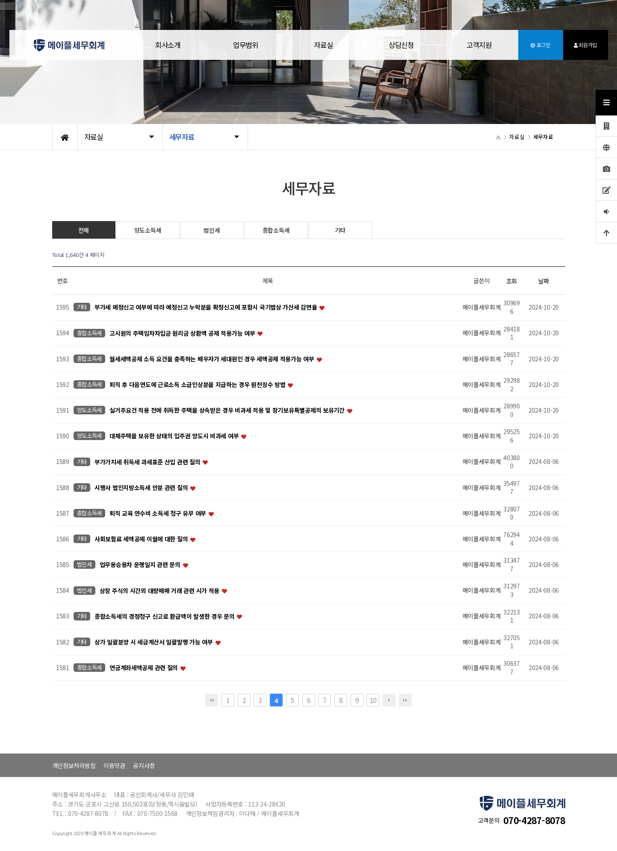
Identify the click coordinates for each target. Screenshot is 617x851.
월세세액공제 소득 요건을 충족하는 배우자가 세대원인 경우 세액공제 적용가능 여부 (212, 359)
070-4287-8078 (534, 820)
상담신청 (401, 45)
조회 (511, 281)
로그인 (540, 44)
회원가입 (585, 44)
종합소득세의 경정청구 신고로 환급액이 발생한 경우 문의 (165, 616)
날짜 (543, 281)
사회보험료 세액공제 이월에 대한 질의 (141, 539)
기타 (340, 230)
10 (373, 700)
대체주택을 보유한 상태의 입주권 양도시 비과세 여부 (174, 436)
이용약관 (114, 765)
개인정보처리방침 (74, 765)
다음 (389, 700)
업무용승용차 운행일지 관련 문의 (141, 565)
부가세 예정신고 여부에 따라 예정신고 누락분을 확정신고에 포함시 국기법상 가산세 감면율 (206, 307)
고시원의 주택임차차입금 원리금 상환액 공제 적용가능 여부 (183, 333)
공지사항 (144, 765)
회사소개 (167, 45)
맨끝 (405, 700)
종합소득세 (276, 230)
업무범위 (245, 45)
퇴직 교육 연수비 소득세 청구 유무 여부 (158, 513)
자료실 (323, 45)
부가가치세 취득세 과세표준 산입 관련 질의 (148, 462)
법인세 (212, 230)
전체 (83, 230)
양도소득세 (148, 230)
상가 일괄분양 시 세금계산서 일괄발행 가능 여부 (154, 642)
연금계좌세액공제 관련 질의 (144, 668)
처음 (211, 700)
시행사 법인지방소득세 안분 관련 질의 (141, 487)
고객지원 (479, 45)
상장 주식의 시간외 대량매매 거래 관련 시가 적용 (160, 590)
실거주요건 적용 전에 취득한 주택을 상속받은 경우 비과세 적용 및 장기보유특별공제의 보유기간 (227, 410)
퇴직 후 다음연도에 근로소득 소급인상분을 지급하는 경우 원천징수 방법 (198, 384)
